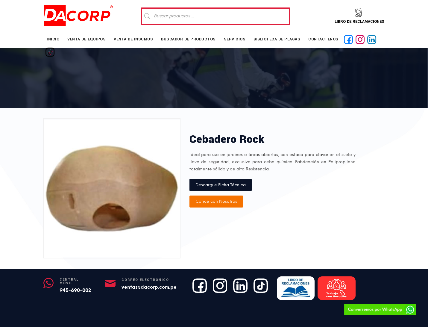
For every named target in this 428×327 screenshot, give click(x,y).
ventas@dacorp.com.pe (149, 287)
